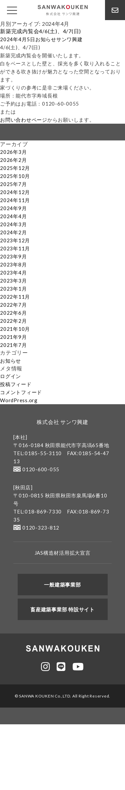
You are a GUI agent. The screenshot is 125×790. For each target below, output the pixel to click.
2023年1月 (13, 289)
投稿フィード (16, 384)
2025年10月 (15, 176)
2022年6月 (13, 313)
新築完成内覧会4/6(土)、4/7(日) (40, 31)
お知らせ (45, 39)
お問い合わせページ (23, 120)
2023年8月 (13, 264)
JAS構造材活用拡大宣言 (63, 553)
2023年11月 (15, 248)
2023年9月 (13, 256)
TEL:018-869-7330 (37, 511)
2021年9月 (13, 337)
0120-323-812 (36, 528)
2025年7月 (13, 184)
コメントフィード (21, 392)
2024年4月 (13, 216)
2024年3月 (13, 224)
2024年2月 (13, 232)
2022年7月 (13, 305)
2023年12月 (15, 240)
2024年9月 (13, 208)
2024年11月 (15, 200)
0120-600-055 (36, 469)
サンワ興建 (69, 39)
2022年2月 (13, 321)
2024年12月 (15, 192)
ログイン (10, 376)
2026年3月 (13, 152)
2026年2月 (13, 160)
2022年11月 (15, 297)
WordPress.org (19, 400)
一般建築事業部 (62, 585)
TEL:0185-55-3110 (37, 453)
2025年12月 (15, 168)
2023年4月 (13, 272)
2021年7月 (13, 345)
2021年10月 (15, 329)
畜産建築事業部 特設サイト (62, 609)
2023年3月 (13, 281)
